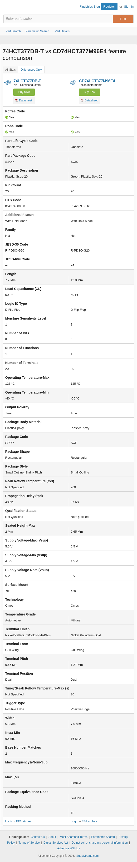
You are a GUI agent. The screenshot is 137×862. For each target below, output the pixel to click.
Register (109, 6)
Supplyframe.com (87, 855)
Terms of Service (29, 842)
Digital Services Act (56, 842)
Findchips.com (7, 7)
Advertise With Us (68, 848)
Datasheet (23, 100)
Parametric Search (103, 837)
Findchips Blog (90, 6)
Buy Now (24, 92)
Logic (9, 821)
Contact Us (38, 837)
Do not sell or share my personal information (99, 842)
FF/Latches (24, 821)
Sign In (129, 6)
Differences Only (31, 69)
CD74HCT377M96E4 (97, 81)
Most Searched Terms (74, 837)
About (52, 837)
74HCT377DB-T (27, 81)
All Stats (10, 69)
